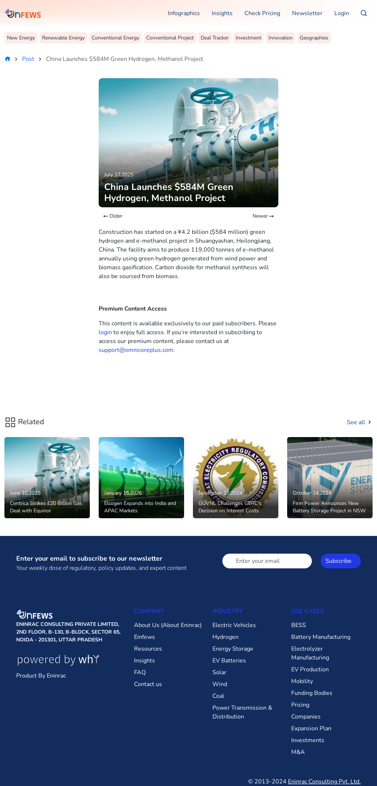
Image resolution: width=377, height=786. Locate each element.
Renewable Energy (63, 37)
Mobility (302, 681)
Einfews (144, 637)
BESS (298, 625)
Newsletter (307, 13)
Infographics (184, 13)
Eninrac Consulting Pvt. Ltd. (324, 782)
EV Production (310, 669)
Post (28, 59)
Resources (148, 649)
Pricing (300, 705)
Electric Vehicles (234, 625)
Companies (306, 717)
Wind (219, 684)
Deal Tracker (215, 37)
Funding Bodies (311, 693)
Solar (219, 672)
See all (360, 422)
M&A (298, 752)
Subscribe (338, 561)
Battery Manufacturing (320, 637)
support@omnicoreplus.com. (137, 350)
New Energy (21, 37)
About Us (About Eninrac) (168, 625)
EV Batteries (229, 661)
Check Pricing (262, 13)
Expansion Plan (311, 728)
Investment (248, 37)
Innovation (280, 37)
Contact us (148, 684)
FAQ (140, 672)
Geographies (314, 37)
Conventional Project (170, 37)
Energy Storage (232, 649)
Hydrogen (225, 637)
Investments (307, 740)
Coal (218, 696)
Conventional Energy (115, 37)
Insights (222, 13)
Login (341, 13)
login (105, 332)
